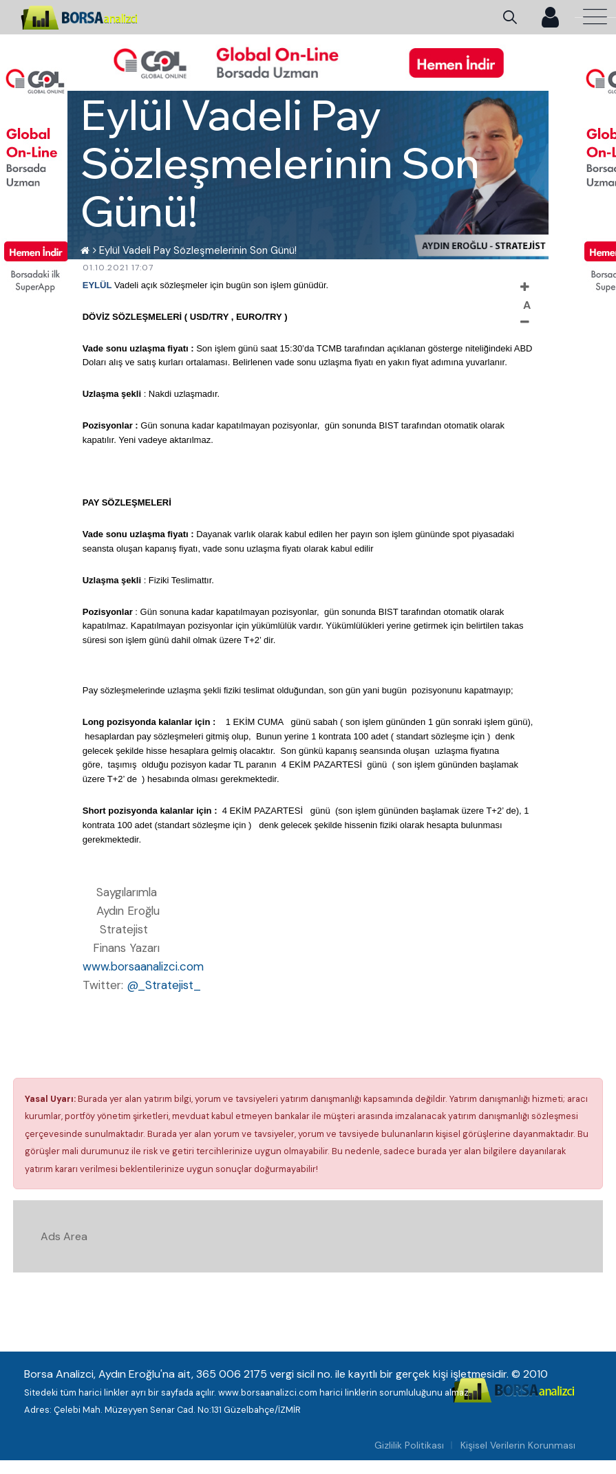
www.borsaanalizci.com (143, 966)
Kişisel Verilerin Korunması (517, 1445)
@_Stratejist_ (164, 985)
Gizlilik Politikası (409, 1445)
